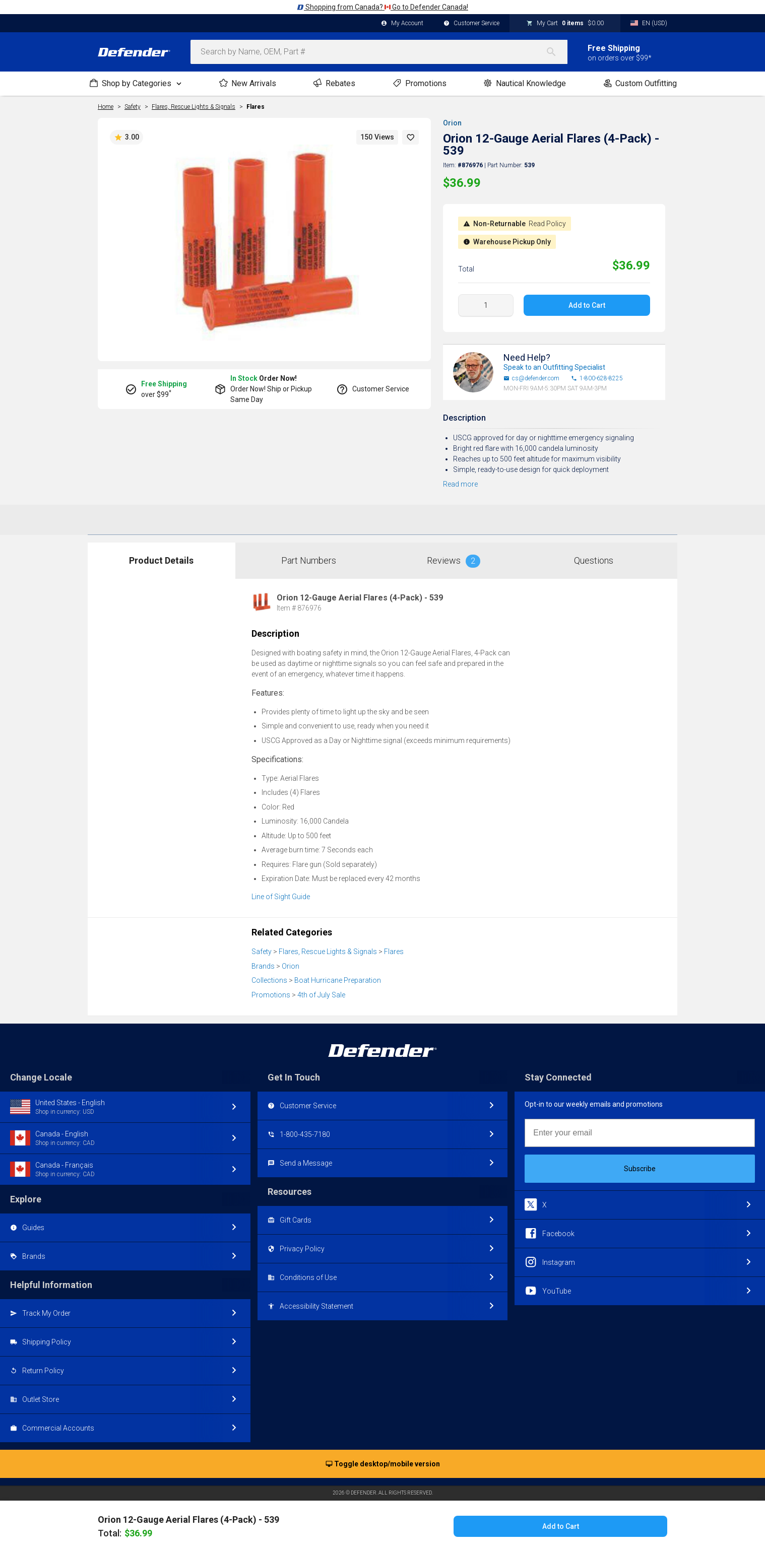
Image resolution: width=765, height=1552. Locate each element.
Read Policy (547, 224)
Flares (255, 107)
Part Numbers (308, 560)
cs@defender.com (531, 378)
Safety (261, 952)
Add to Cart (586, 305)
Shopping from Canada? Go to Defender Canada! (382, 7)
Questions (593, 560)
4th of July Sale (321, 995)
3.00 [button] (126, 137)
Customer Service (471, 24)
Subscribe (640, 1169)
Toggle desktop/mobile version (383, 1464)
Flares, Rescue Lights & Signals (328, 952)
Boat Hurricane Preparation (337, 980)
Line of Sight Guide (280, 897)
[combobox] (378, 52)
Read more (460, 484)
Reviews (453, 561)
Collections (269, 980)
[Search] (556, 52)
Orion (452, 123)
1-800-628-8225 (597, 378)
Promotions (270, 995)
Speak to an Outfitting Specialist (554, 367)
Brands (263, 966)
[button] (410, 137)
